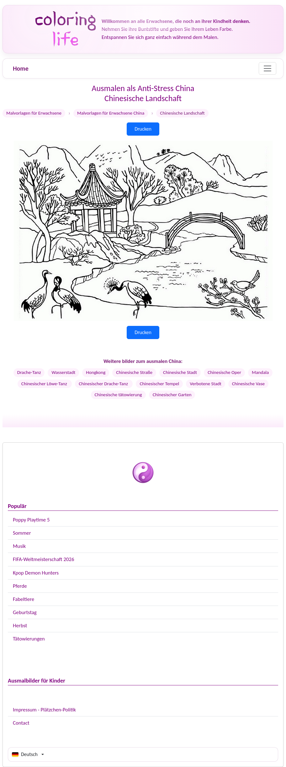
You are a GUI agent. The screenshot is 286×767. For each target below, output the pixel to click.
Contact (21, 723)
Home (21, 68)
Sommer (22, 533)
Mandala (260, 372)
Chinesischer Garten (172, 394)
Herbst (20, 625)
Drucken (143, 129)
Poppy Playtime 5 (31, 519)
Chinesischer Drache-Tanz (104, 383)
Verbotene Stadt (205, 383)
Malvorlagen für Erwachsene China (110, 113)
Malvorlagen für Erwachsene (33, 113)
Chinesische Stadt (180, 372)
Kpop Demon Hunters (36, 573)
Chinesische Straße (134, 372)
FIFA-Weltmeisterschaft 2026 (43, 559)
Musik (19, 546)
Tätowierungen (29, 638)
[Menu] (267, 68)
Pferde (20, 586)
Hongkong (95, 372)
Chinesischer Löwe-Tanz (44, 383)
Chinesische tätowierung (118, 394)
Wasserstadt (63, 372)
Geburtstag (25, 612)
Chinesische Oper (224, 372)
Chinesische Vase (248, 383)
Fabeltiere (23, 599)
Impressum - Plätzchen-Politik (44, 709)
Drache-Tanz (29, 372)
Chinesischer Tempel (159, 383)
